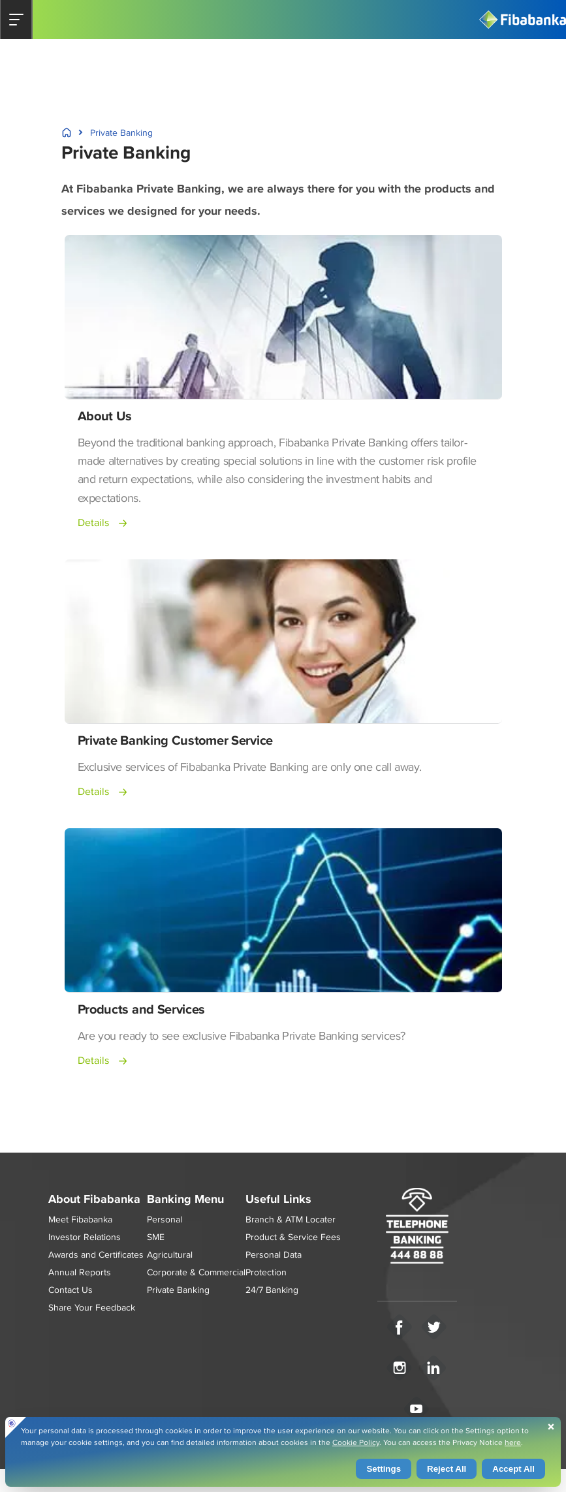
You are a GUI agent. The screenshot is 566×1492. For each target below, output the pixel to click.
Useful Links (278, 1198)
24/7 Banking (271, 1289)
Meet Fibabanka (80, 1219)
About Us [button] (105, 416)
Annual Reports (79, 1272)
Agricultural (170, 1254)
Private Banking (178, 1289)
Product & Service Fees (293, 1236)
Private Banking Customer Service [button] (175, 740)
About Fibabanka (94, 1198)
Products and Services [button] (142, 1009)
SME (156, 1236)
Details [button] (93, 522)
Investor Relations (84, 1236)
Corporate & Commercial (196, 1272)
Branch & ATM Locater (290, 1219)
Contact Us (70, 1289)
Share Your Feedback (91, 1307)
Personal (164, 1219)
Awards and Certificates (96, 1254)
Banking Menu (185, 1198)
